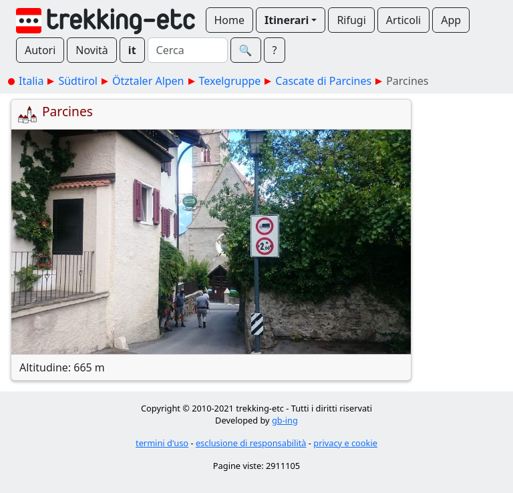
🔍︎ (245, 50)
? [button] (275, 50)
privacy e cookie (345, 443)
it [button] (132, 50)
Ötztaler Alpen (148, 80)
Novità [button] (91, 50)
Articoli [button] (403, 20)
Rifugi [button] (351, 20)
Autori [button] (40, 50)
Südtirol (78, 80)
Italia (31, 80)
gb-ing (285, 420)
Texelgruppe (230, 80)
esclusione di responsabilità (251, 443)
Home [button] (229, 20)
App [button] (451, 20)
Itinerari (287, 20)
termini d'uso (162, 443)
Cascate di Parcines (323, 80)
